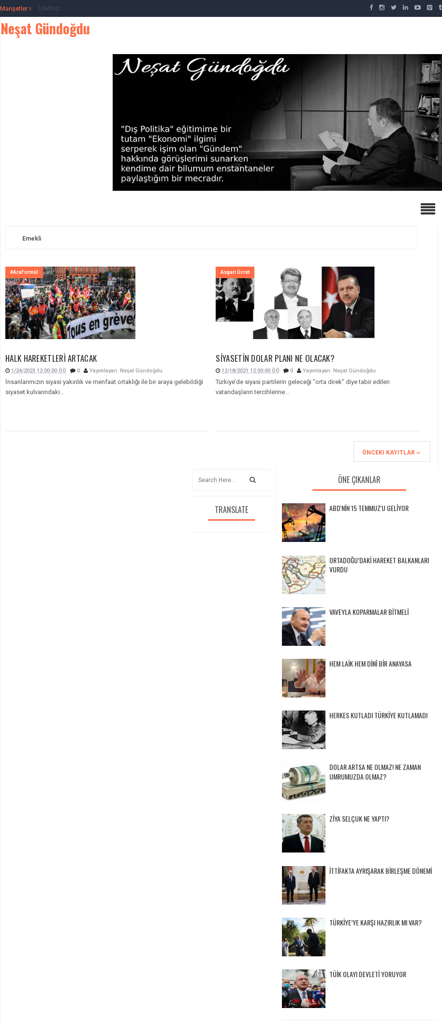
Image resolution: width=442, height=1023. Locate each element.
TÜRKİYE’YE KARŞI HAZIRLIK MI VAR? (375, 922)
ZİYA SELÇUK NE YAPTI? (359, 818)
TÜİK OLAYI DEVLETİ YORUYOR (367, 974)
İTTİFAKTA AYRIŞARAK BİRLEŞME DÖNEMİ (380, 871)
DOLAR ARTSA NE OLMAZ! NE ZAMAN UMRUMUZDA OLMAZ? (375, 771)
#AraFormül (24, 272)
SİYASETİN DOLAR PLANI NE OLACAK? (275, 359)
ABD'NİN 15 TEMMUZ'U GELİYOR (369, 508)
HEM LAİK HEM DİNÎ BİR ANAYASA (370, 663)
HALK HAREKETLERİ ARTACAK (51, 359)
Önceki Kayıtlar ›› (391, 452)
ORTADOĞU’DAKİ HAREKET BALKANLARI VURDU (379, 565)
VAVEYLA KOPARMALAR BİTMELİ (369, 612)
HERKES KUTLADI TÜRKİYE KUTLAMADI (378, 715)
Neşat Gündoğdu (45, 28)
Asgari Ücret (235, 272)
